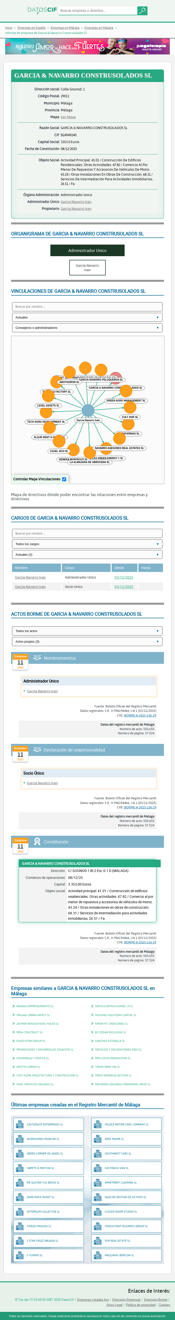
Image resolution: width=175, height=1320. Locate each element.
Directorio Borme (155, 1299)
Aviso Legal (114, 1305)
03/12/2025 (124, 577)
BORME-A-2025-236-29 (140, 715)
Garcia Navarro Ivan (76, 201)
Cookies (164, 1305)
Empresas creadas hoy (93, 1299)
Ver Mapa (68, 117)
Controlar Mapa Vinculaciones (36, 479)
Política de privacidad (140, 1305)
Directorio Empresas (126, 1299)
